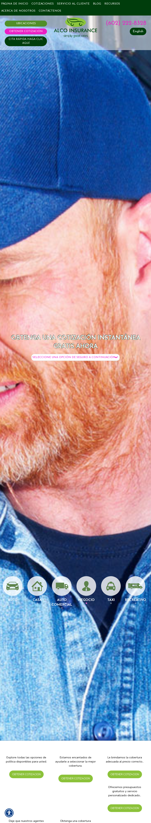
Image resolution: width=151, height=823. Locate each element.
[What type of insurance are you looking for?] (75, 357)
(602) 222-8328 (126, 23)
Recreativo (135, 589)
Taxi (111, 589)
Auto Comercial (62, 591)
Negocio (86, 589)
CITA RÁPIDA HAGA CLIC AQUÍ (26, 41)
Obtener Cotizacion (26, 774)
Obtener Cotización (26, 31)
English (138, 31)
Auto (12, 589)
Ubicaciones (26, 23)
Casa (37, 589)
